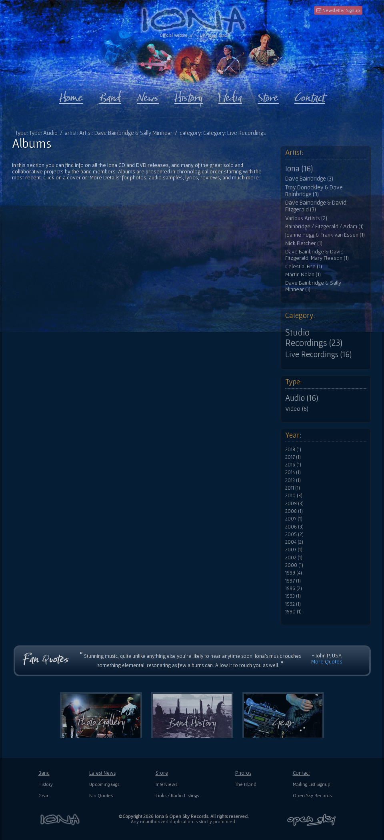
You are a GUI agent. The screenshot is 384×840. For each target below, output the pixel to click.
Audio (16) (301, 398)
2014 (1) (293, 472)
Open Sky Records (312, 795)
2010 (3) (293, 495)
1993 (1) (293, 596)
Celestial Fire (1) (303, 266)
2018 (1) (293, 449)
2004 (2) (294, 542)
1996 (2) (293, 588)
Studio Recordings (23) (313, 337)
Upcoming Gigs (104, 784)
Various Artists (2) (306, 218)
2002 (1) (293, 558)
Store (162, 773)
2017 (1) (293, 457)
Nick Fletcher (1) (303, 243)
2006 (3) (294, 527)
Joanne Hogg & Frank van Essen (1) (325, 235)
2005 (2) (294, 534)
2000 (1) (294, 565)
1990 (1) (293, 612)
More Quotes (326, 661)
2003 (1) (293, 550)
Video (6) (296, 408)
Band (44, 773)
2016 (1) (293, 465)
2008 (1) (294, 511)
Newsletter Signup (338, 10)
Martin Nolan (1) (303, 274)
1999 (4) (293, 573)
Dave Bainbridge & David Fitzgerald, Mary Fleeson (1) (317, 255)
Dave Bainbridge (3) (309, 178)
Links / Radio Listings (177, 795)
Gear (43, 795)
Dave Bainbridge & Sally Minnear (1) (313, 286)
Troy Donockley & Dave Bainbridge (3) (314, 190)
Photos (243, 773)
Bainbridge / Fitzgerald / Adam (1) (324, 226)
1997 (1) (293, 581)
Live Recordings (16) (318, 354)
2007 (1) (293, 519)
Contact (301, 773)
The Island (245, 784)
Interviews (166, 784)
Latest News (102, 773)
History (45, 784)
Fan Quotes (101, 795)
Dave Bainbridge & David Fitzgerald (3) (315, 206)
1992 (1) (293, 604)
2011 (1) (292, 488)
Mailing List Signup (311, 784)
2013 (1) (293, 480)
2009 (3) (294, 503)
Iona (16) (299, 168)
